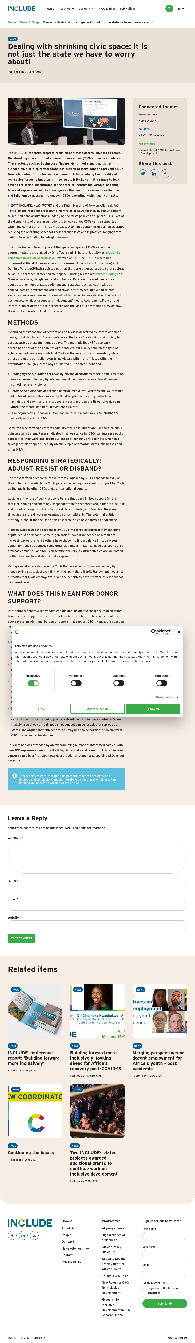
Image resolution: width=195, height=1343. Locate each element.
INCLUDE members (152, 135)
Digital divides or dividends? (113, 1237)
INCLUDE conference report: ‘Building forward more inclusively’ (34, 1058)
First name (149, 1228)
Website (13, 918)
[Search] (169, 8)
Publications (127, 8)
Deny (41, 708)
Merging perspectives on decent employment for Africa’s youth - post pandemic (159, 1060)
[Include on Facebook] (12, 1235)
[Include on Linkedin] (23, 1235)
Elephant (182, 1338)
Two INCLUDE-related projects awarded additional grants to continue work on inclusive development (94, 1163)
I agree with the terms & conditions (162, 1290)
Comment (16, 838)
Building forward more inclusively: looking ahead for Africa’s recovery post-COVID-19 (96, 1060)
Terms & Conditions (155, 1282)
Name (13, 881)
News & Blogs (106, 8)
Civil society (148, 120)
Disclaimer (39, 1338)
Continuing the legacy (31, 1152)
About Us (64, 8)
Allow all (153, 708)
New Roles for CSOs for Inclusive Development (116, 1288)
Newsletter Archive (75, 1248)
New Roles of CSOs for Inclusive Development (161, 152)
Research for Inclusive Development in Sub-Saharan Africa (116, 1307)
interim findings (106, 274)
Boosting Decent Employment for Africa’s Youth (113, 1264)
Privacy (25, 1338)
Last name (149, 1246)
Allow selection (97, 708)
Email (13, 899)
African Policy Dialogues (111, 1249)
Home (50, 8)
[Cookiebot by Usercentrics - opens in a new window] (154, 632)
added (62, 295)
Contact (67, 1255)
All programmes (113, 1228)
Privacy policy (71, 1262)
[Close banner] (179, 632)
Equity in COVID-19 (115, 1276)
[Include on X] (34, 1235)
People (66, 1235)
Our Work (84, 8)
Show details (164, 697)
